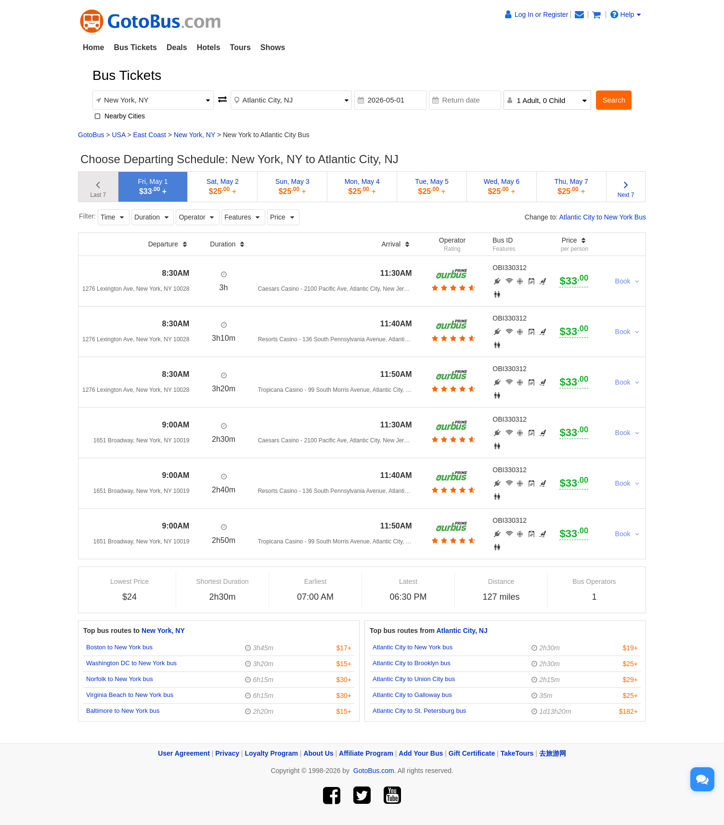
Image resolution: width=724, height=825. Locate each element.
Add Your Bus (421, 753)
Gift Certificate (472, 753)
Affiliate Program (366, 753)
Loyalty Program (271, 753)
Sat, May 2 (223, 186)
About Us (318, 753)
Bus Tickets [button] (135, 47)
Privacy (227, 753)
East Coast (149, 135)
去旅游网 (552, 753)
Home (93, 47)
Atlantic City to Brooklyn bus (412, 663)
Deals (177, 47)
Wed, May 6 (501, 186)
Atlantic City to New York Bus (602, 217)
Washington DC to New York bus (131, 663)
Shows (272, 47)
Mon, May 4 (362, 186)
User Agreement (184, 753)
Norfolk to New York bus (119, 679)
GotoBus (91, 135)
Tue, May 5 (432, 186)
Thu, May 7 (571, 186)
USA (118, 135)
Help (626, 14)
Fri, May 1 (153, 186)
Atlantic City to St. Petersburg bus (419, 710)
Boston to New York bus (119, 647)
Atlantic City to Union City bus (414, 679)
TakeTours (517, 753)
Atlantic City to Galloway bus (412, 694)
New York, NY (194, 135)
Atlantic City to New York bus (412, 647)
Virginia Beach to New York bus (129, 694)
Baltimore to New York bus (122, 710)
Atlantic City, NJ (461, 630)
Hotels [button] (208, 47)
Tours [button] (240, 47)
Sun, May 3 (292, 186)
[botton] (452, 288)
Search (613, 100)
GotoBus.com (373, 770)
